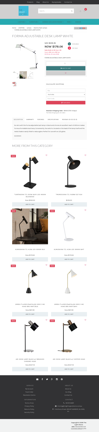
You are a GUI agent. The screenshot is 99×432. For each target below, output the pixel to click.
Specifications (53, 119)
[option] (27, 56)
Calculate (65, 102)
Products (30, 2)
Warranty (30, 119)
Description (18, 119)
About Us (46, 2)
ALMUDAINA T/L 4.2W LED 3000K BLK (30, 249)
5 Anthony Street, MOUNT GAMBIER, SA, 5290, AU (68, 410)
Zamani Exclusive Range (53, 22)
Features (40, 119)
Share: (80, 28)
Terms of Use (29, 403)
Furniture (34, 22)
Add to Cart (66, 68)
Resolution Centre (29, 395)
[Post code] (65, 98)
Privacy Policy (29, 406)
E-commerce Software (76, 428)
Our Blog (68, 392)
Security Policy (29, 412)
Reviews (69, 119)
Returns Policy (29, 409)
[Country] (65, 94)
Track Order (29, 392)
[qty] (65, 90)
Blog (37, 2)
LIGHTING (22, 22)
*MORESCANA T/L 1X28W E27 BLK (69, 194)
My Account (29, 389)
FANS (69, 22)
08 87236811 (68, 403)
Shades (78, 22)
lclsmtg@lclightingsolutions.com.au (68, 406)
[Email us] (37, 379)
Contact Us (68, 2)
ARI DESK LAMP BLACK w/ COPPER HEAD (69, 359)
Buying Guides (56, 2)
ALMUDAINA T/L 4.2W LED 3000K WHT (69, 249)
